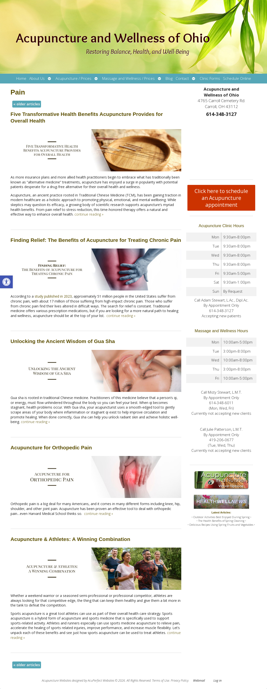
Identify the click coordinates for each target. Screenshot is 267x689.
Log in (217, 680)
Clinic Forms (210, 78)
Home (21, 78)
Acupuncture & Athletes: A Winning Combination (70, 539)
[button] (6, 282)
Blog (169, 78)
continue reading (88, 214)
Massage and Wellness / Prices (128, 78)
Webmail (199, 680)
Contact (182, 78)
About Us (37, 78)
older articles (26, 104)
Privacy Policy (179, 680)
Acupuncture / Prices (73, 78)
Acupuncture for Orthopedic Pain (51, 447)
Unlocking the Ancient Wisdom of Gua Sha (63, 341)
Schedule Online (237, 78)
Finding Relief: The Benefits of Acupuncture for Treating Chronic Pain (96, 240)
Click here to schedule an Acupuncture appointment (221, 198)
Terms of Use (160, 680)
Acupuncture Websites (56, 680)
